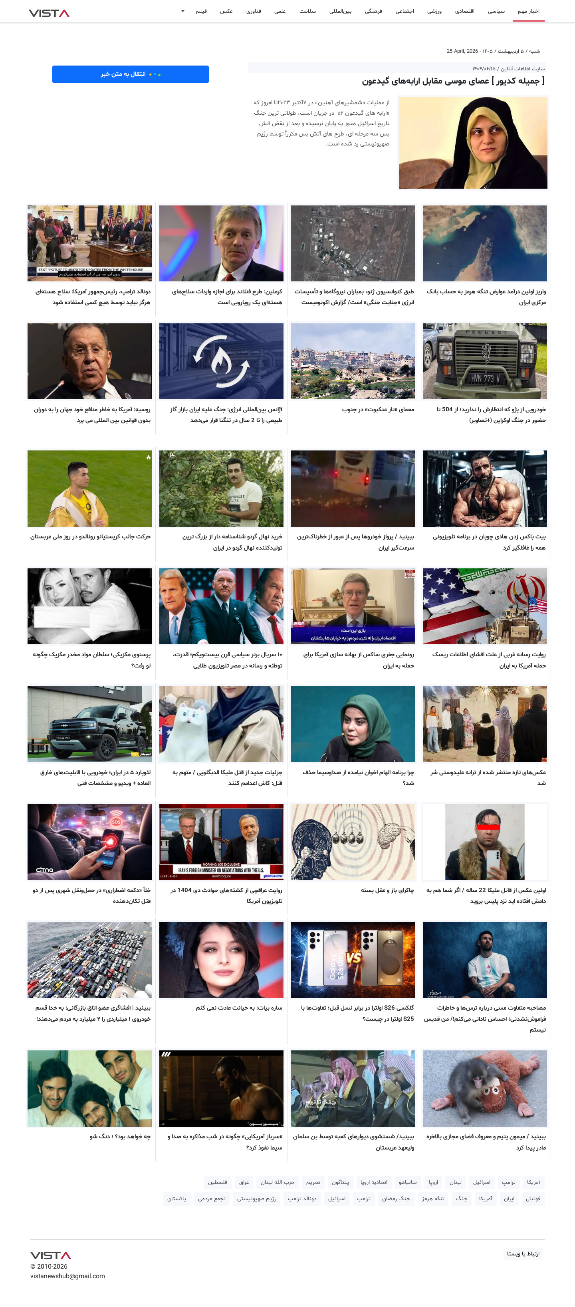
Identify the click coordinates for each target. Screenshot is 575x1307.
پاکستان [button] (176, 1199)
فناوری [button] (253, 11)
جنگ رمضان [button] (396, 1199)
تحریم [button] (313, 1182)
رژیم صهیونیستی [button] (256, 1199)
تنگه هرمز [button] (433, 1199)
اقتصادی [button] (464, 11)
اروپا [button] (433, 1182)
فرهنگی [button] (373, 11)
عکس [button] (226, 11)
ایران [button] (509, 1199)
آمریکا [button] (533, 1182)
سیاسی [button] (496, 11)
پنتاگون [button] (340, 1182)
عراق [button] (244, 1182)
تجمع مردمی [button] (212, 1199)
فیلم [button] (201, 11)
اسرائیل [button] (481, 1182)
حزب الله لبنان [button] (278, 1182)
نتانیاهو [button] (408, 1182)
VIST (49, 11)
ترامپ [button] (509, 1182)
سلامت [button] (307, 11)
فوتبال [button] (533, 1199)
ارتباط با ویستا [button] (523, 1254)
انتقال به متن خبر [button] (131, 74)
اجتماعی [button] (405, 11)
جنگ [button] (462, 1199)
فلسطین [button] (217, 1182)
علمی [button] (280, 11)
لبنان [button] (456, 1182)
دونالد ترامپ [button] (302, 1199)
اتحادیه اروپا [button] (374, 1182)
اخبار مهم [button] (528, 11)
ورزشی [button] (434, 11)
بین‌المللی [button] (340, 11)
